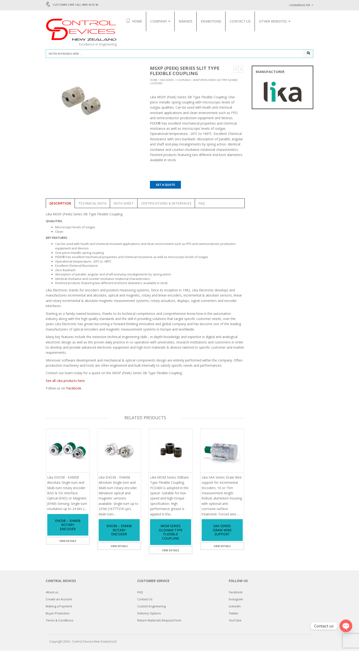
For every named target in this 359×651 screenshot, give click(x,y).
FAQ (140, 592)
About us (52, 592)
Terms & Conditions (59, 620)
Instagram (236, 599)
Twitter (233, 613)
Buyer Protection (57, 613)
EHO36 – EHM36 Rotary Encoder (119, 530)
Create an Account (59, 599)
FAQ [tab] (202, 204)
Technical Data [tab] (92, 204)
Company (159, 21)
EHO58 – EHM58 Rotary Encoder (67, 525)
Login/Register (299, 5)
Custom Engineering (151, 606)
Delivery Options (149, 613)
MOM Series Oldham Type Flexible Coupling (170, 532)
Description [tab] (60, 204)
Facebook (236, 592)
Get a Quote (165, 185)
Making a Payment (59, 606)
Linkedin (235, 606)
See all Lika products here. (65, 381)
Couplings (183, 80)
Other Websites (273, 21)
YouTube (235, 620)
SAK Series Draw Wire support (222, 530)
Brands (186, 21)
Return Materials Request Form (159, 620)
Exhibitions (211, 21)
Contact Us (240, 21)
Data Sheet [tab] (124, 204)
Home (134, 21)
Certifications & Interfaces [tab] (166, 204)
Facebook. (74, 388)
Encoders (167, 80)
